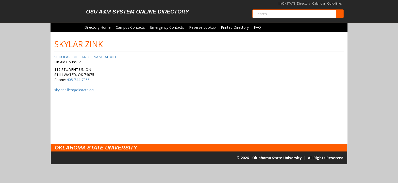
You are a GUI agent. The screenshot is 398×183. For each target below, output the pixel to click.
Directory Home (97, 27)
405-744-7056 (78, 79)
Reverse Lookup (202, 27)
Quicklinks (334, 3)
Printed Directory (235, 27)
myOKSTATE (286, 3)
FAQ (257, 27)
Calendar (318, 3)
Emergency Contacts (167, 27)
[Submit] (340, 13)
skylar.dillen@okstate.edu (74, 89)
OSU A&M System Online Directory (137, 11)
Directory (303, 3)
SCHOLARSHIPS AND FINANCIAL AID (85, 56)
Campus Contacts (130, 27)
